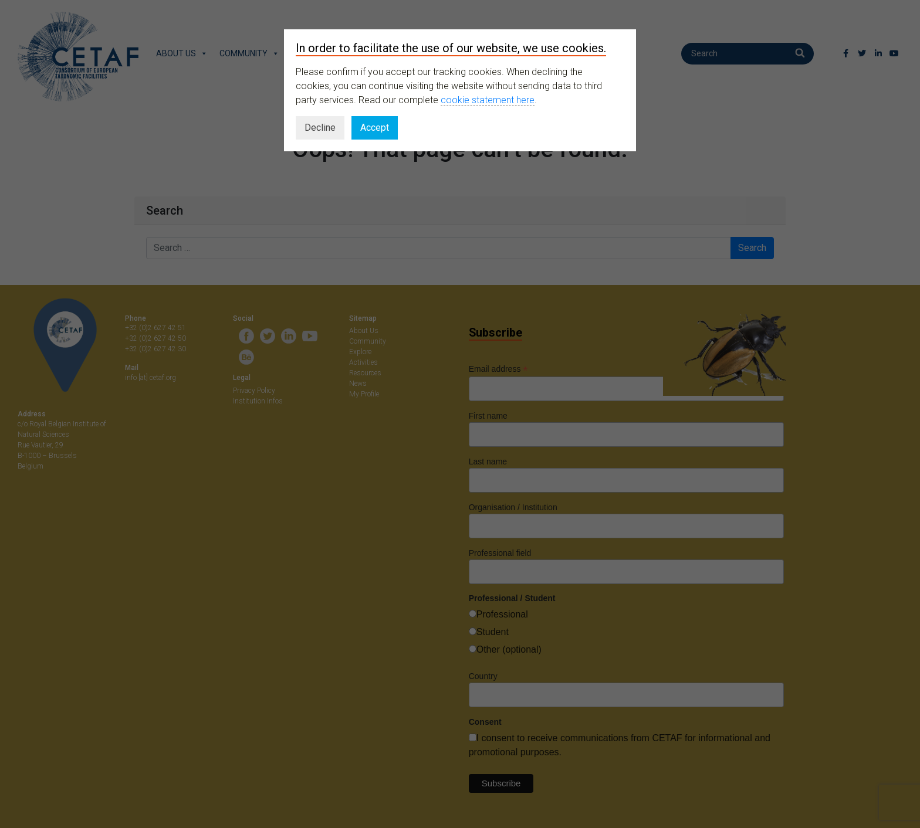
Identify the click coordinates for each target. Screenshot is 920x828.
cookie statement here (488, 100)
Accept (374, 127)
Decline (320, 127)
